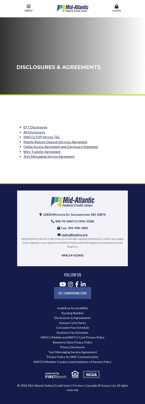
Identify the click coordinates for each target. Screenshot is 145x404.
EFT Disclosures (35, 127)
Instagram (70, 284)
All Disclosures (34, 132)
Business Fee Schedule (72, 332)
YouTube (62, 284)
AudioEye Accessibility (72, 308)
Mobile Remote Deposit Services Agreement (55, 142)
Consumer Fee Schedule (72, 327)
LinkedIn (83, 284)
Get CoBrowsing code (72, 293)
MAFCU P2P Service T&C (41, 137)
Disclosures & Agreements (72, 318)
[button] (116, 8)
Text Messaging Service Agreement (49, 156)
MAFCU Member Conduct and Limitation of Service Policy (72, 362)
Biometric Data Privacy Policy (72, 342)
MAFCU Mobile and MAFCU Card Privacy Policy (72, 337)
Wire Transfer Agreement (42, 152)
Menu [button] (28, 8)
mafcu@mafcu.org (74, 234)
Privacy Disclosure (72, 347)
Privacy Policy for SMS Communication (72, 357)
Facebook (77, 284)
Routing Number (72, 313)
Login (116, 8)
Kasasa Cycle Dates (72, 323)
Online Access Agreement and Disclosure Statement (60, 147)
